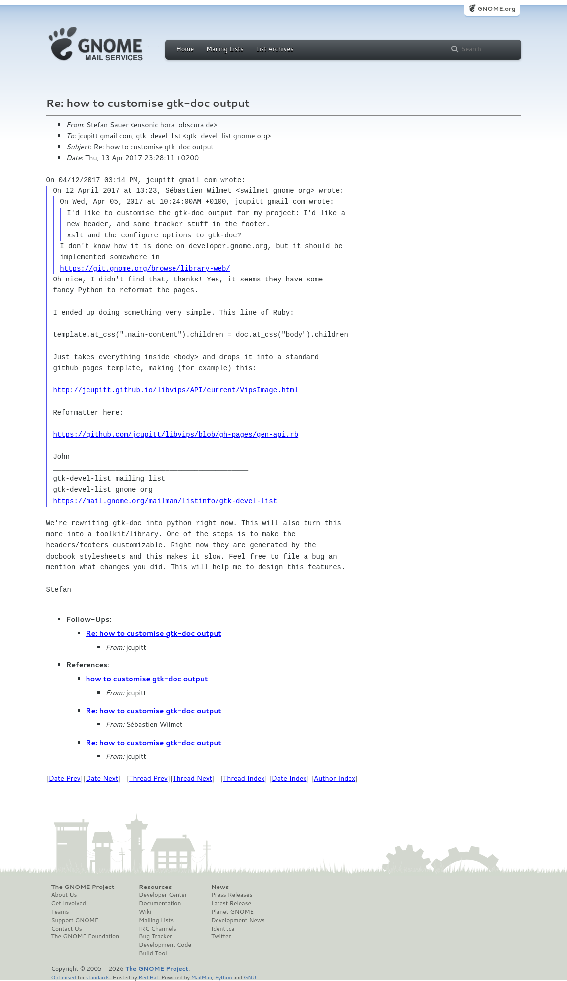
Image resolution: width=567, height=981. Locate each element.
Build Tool (153, 953)
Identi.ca (223, 929)
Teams (60, 912)
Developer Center (163, 895)
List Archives (274, 49)
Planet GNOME (232, 912)
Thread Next (192, 778)
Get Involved (68, 903)
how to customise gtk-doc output (147, 679)
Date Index (289, 778)
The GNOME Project (83, 887)
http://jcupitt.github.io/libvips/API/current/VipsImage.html (175, 390)
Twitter (221, 936)
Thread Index (244, 778)
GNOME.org (496, 8)
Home (185, 49)
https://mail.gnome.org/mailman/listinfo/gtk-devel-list (165, 501)
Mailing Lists (225, 49)
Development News (238, 920)
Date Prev (65, 778)
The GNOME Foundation (85, 936)
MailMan (201, 977)
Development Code (165, 945)
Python (223, 977)
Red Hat (148, 977)
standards (98, 977)
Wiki (145, 912)
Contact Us (66, 929)
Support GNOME (75, 920)
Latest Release (231, 903)
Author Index (334, 778)
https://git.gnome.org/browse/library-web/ (145, 268)
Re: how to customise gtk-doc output (153, 633)
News (220, 887)
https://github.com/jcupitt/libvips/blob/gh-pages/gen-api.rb (175, 434)
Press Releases (231, 895)
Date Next (102, 778)
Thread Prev (148, 778)
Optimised (63, 977)
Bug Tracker (155, 936)
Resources (155, 887)
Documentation (160, 903)
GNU (250, 977)
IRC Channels (157, 929)
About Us (64, 895)
